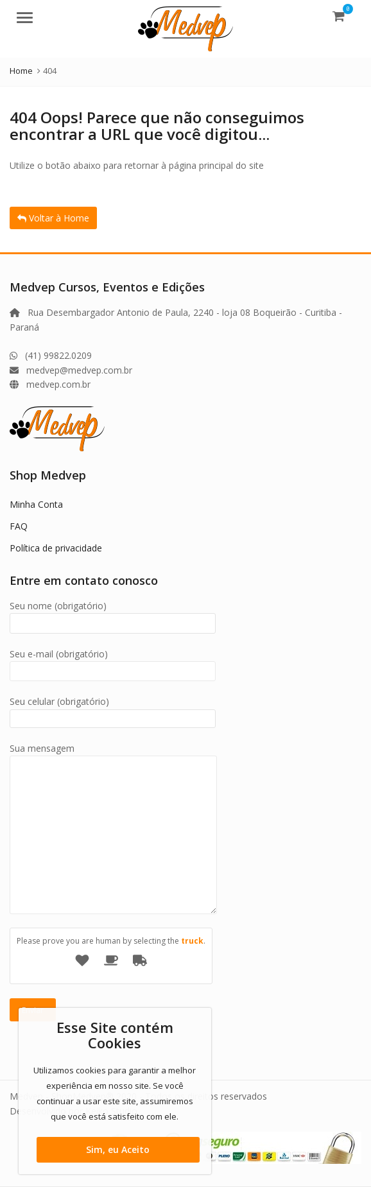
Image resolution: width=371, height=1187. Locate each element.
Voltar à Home (53, 218)
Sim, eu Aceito (118, 1149)
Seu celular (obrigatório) (113, 709)
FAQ (19, 526)
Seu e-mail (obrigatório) (113, 663)
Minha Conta (36, 504)
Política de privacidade (56, 548)
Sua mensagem (113, 755)
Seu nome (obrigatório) (113, 615)
